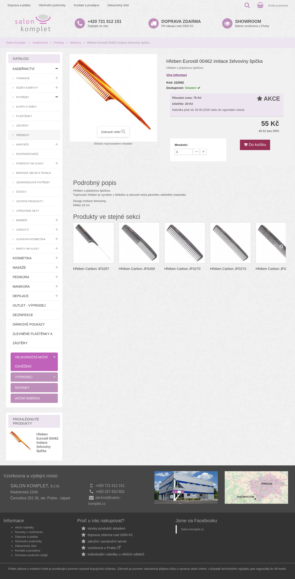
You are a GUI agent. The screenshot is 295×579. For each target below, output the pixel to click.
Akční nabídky (24, 527)
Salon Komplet (16, 42)
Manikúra (21, 286)
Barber (21, 220)
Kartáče (22, 144)
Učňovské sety (27, 210)
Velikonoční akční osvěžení (31, 361)
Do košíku (255, 144)
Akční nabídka (27, 398)
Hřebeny (75, 42)
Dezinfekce (23, 315)
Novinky (22, 387)
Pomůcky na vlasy (29, 163)
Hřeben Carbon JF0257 (91, 269)
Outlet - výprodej (29, 305)
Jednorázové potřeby (32, 182)
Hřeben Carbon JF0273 (228, 269)
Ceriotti (22, 229)
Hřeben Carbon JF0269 (137, 269)
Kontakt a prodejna (86, 5)
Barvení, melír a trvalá (33, 172)
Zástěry (22, 125)
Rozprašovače (26, 153)
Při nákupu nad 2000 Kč (181, 23)
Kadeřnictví (40, 42)
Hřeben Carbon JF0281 (274, 269)
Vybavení (22, 78)
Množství (181, 145)
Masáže (19, 267)
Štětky (21, 191)
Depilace (21, 296)
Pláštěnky (23, 116)
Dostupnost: (175, 88)
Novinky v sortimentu (29, 532)
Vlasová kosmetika (30, 239)
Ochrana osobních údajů (31, 555)
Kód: (169, 82)
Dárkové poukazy (29, 324)
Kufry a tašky (26, 106)
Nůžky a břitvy (26, 87)
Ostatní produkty (29, 201)
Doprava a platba (19, 5)
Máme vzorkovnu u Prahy (252, 23)
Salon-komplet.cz (192, 529)
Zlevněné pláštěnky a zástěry (32, 338)
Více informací (176, 75)
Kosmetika (22, 258)
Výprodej (23, 377)
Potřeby (59, 42)
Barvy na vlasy (27, 248)
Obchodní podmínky (52, 5)
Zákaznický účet (118, 5)
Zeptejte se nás (104, 23)
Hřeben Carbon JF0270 (182, 269)
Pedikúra (21, 277)
